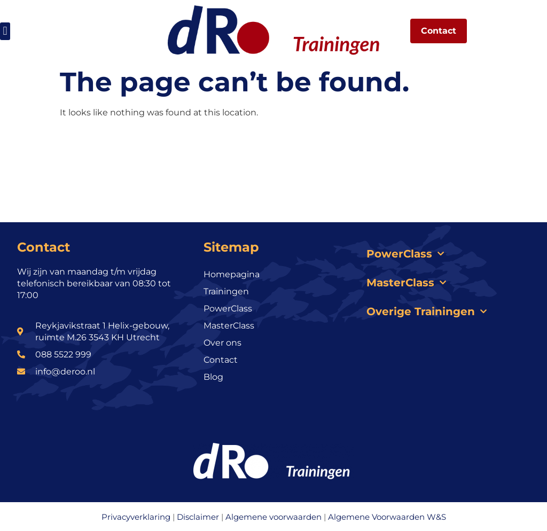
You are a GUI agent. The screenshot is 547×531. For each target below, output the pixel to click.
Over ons (222, 343)
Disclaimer (198, 517)
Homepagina (232, 274)
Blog (213, 377)
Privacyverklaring (135, 517)
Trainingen (226, 291)
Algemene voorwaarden (273, 517)
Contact (221, 360)
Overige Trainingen (426, 311)
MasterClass (229, 326)
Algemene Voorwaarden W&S (387, 517)
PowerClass (228, 308)
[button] (5, 31)
